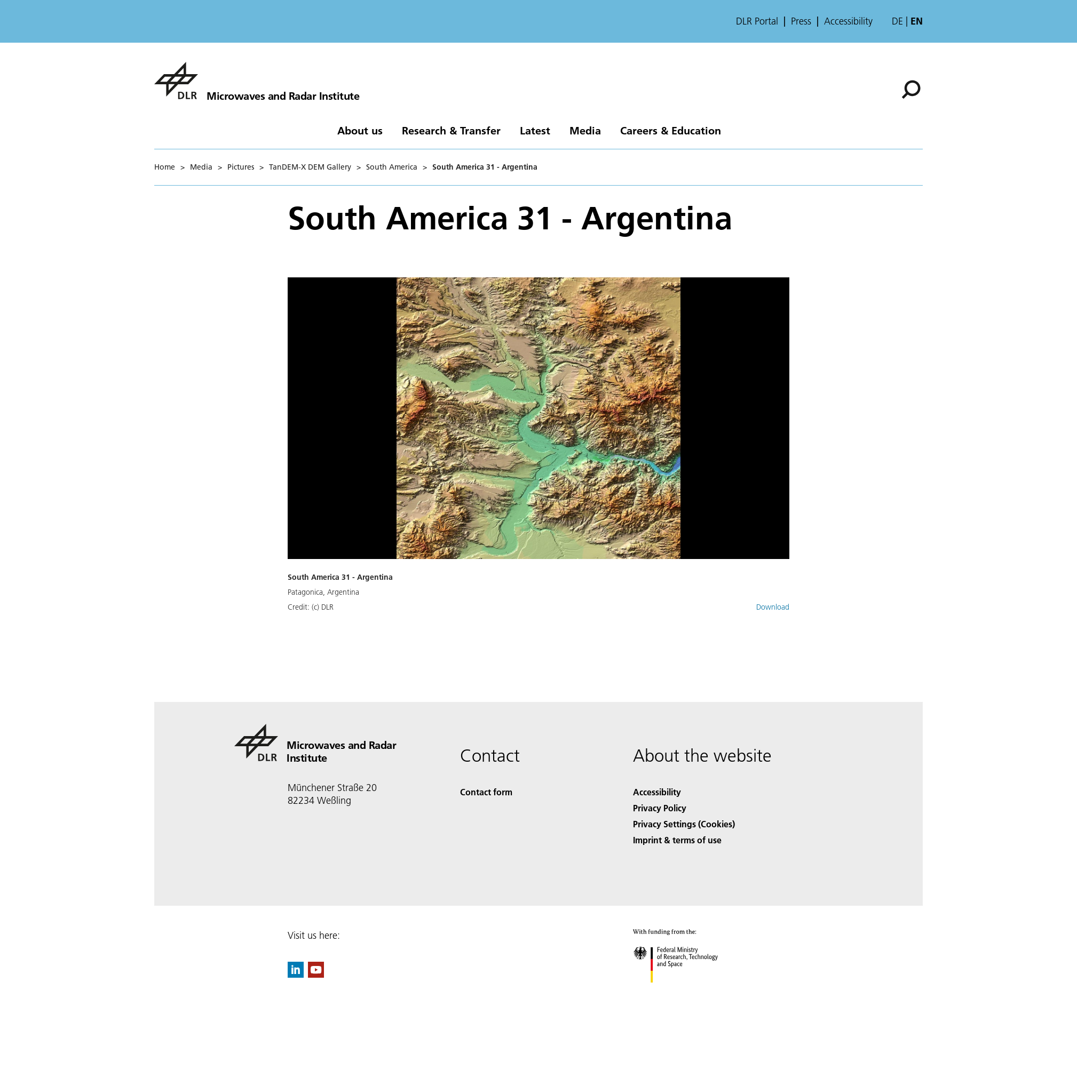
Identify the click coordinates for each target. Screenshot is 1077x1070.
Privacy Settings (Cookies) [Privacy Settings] (684, 823)
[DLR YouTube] (316, 974)
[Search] (911, 89)
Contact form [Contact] (486, 791)
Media (585, 130)
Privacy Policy (659, 807)
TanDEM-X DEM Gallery (310, 167)
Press (801, 21)
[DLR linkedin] (296, 974)
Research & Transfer (451, 130)
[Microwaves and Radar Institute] (256, 80)
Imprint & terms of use (677, 839)
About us (360, 130)
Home (164, 167)
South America (391, 167)
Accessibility (848, 21)
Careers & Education (670, 130)
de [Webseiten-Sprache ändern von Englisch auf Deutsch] (897, 21)
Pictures (240, 167)
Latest (535, 130)
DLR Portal (757, 21)
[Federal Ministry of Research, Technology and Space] (685, 992)
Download (772, 607)
